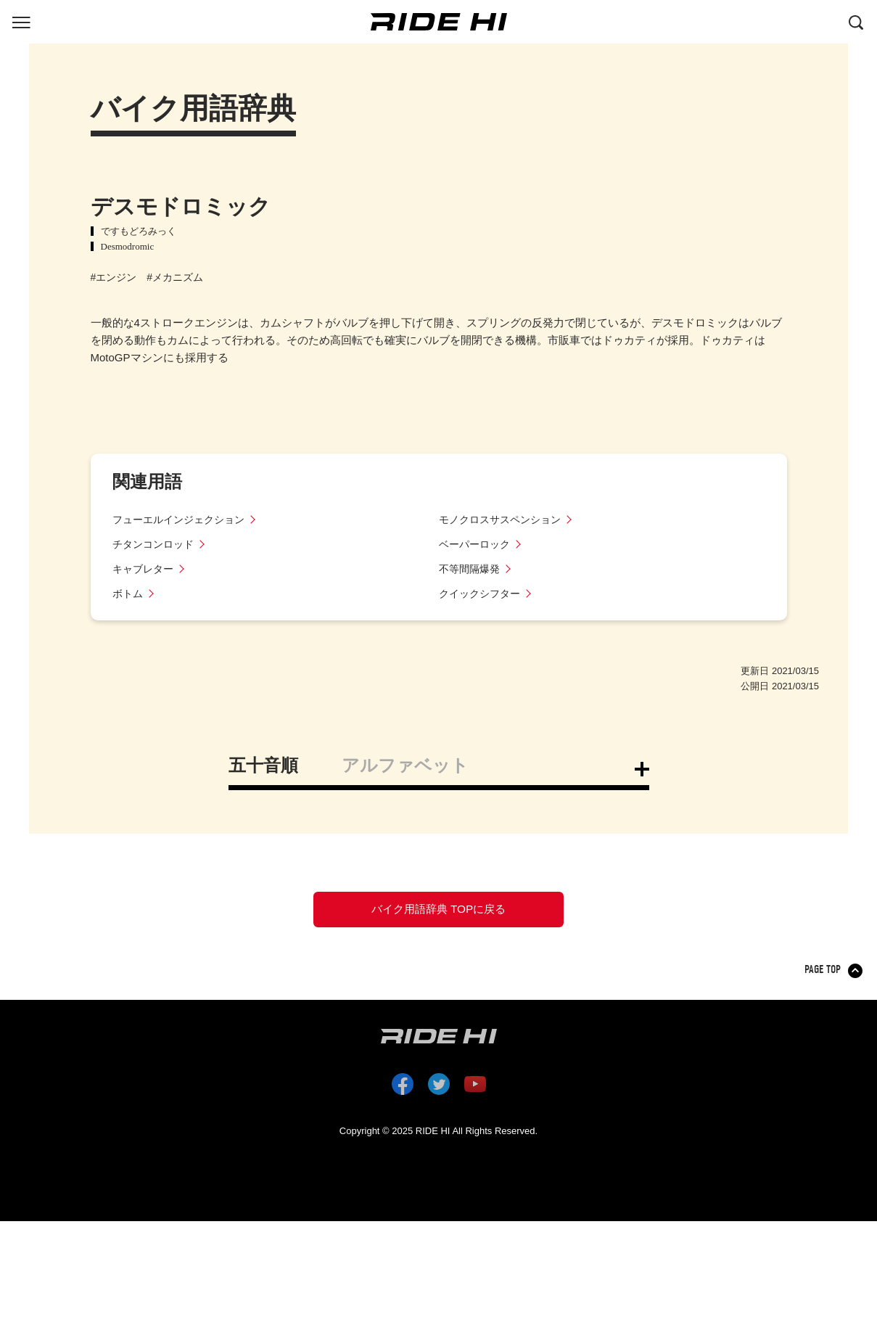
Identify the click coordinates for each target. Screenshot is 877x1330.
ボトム (128, 593)
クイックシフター (482, 593)
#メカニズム (175, 277)
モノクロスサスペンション (504, 519)
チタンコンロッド (155, 544)
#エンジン (114, 277)
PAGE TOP (824, 978)
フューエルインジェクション (183, 519)
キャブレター (145, 568)
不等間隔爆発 (471, 568)
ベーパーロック (477, 544)
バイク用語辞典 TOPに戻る (438, 913)
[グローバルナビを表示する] (21, 21)
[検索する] (856, 21)
